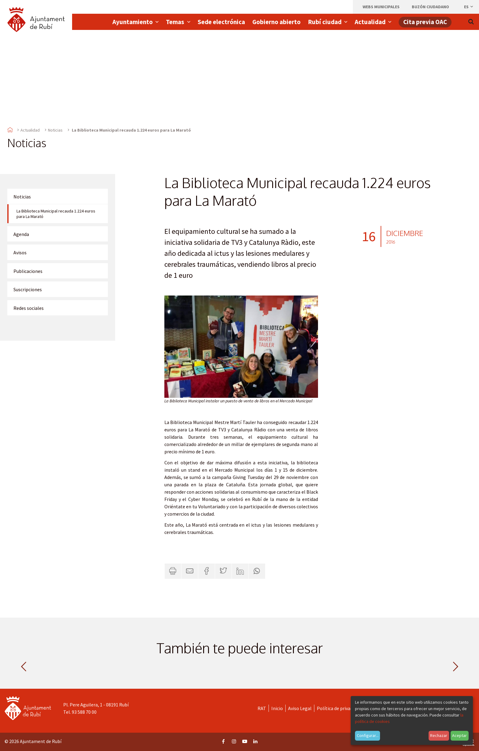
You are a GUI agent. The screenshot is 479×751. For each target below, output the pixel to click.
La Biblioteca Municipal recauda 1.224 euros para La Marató (55, 213)
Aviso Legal (300, 708)
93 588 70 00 (84, 712)
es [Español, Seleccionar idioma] (469, 6)
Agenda (21, 234)
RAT (262, 708)
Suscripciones (27, 289)
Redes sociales (28, 308)
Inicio (277, 708)
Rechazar (438, 735)
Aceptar (459, 735)
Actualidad (30, 130)
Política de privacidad (339, 708)
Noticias (55, 130)
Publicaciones (27, 271)
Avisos (20, 252)
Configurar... (367, 735)
